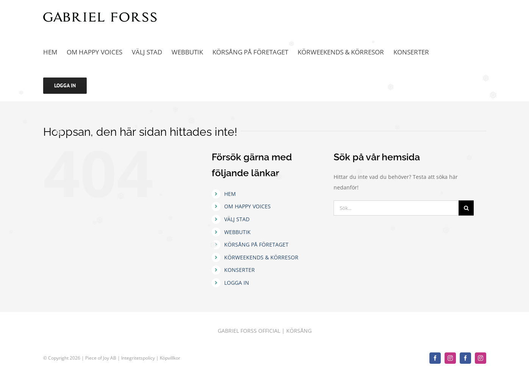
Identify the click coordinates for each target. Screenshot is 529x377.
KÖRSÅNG (299, 330)
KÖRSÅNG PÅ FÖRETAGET (256, 244)
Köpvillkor (170, 358)
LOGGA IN (236, 282)
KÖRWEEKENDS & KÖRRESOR (261, 257)
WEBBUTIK (237, 232)
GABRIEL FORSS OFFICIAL (249, 330)
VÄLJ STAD (237, 219)
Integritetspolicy (138, 358)
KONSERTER (239, 269)
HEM (230, 193)
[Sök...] (396, 208)
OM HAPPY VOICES (247, 206)
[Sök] (466, 208)
